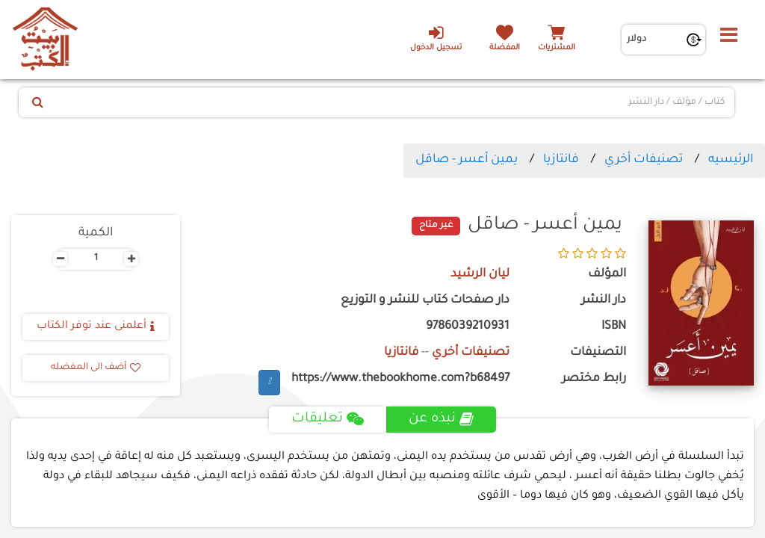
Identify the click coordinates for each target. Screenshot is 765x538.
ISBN (613, 327)
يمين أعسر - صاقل (466, 160)
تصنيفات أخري (643, 160)
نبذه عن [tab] (441, 419)
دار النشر (603, 300)
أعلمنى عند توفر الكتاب (96, 327)
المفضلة (504, 48)
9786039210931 (468, 327)
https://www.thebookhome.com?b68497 (400, 379)
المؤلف (607, 274)
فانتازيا (561, 160)
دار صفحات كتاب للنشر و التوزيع (425, 300)
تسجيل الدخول (436, 38)
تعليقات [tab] (327, 419)
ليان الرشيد (480, 274)
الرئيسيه (730, 160)
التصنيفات (598, 353)
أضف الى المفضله (95, 367)
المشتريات (556, 48)
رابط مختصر (594, 379)
